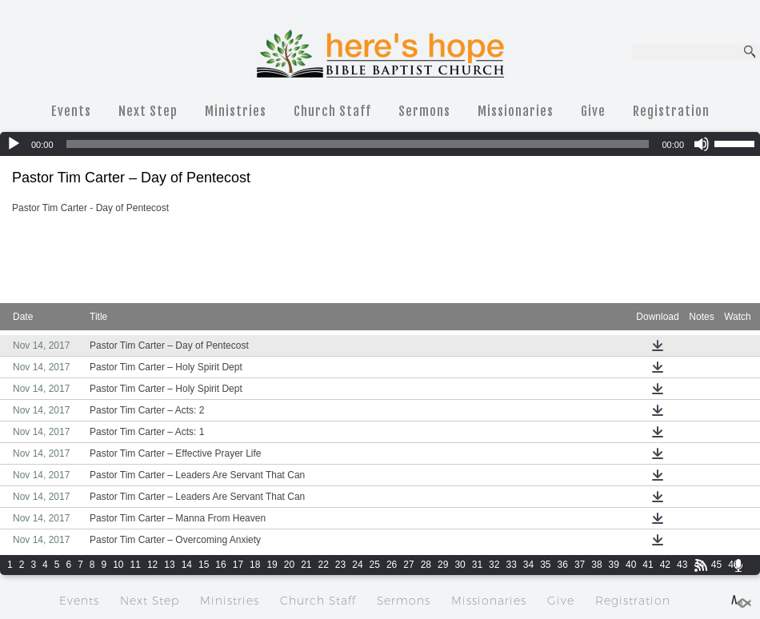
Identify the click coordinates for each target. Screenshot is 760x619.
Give (593, 111)
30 (459, 564)
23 (340, 564)
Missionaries (516, 111)
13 (169, 564)
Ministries (235, 111)
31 (477, 564)
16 (220, 564)
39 (614, 564)
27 (408, 564)
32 (494, 564)
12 (152, 564)
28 (426, 564)
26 (391, 564)
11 (135, 564)
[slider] (358, 144)
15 (203, 564)
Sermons (424, 111)
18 (255, 564)
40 (631, 564)
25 (375, 564)
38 (596, 564)
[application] (380, 144)
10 (118, 564)
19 (271, 564)
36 (563, 564)
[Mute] (702, 144)
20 (289, 564)
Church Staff (332, 111)
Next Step (148, 111)
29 (443, 564)
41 (647, 564)
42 (665, 564)
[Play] (14, 144)
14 (187, 564)
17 (238, 564)
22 (323, 564)
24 (357, 564)
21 (306, 564)
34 (528, 564)
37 (579, 564)
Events (71, 111)
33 (511, 564)
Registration (671, 111)
